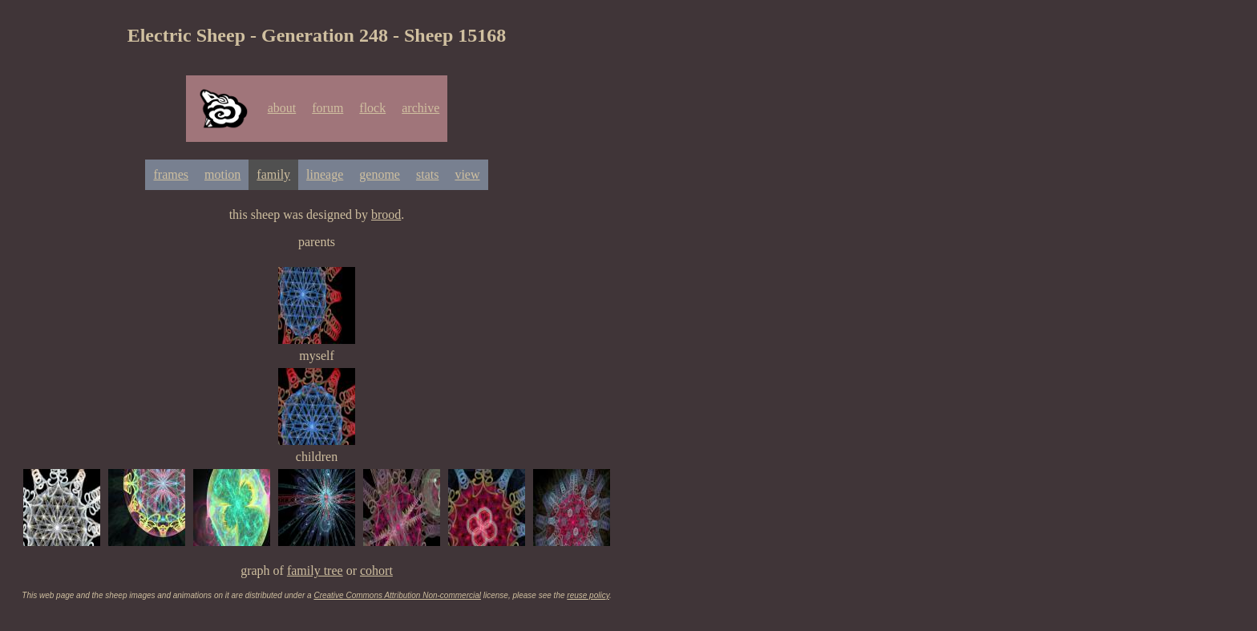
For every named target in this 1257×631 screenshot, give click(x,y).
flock (372, 108)
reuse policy (588, 595)
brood (386, 214)
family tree (315, 570)
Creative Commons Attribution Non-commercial (397, 595)
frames (170, 174)
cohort (376, 570)
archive (420, 108)
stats (427, 174)
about (282, 108)
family (273, 174)
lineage (324, 174)
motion (222, 174)
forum (327, 108)
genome (379, 174)
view (467, 174)
